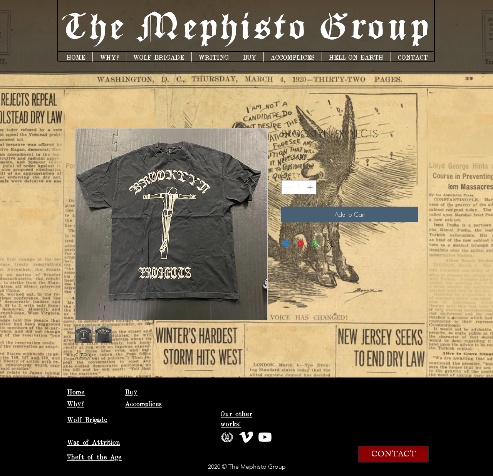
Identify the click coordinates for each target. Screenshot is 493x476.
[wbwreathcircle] (227, 437)
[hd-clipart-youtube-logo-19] (265, 437)
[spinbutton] (299, 187)
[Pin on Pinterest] (300, 243)
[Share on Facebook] (286, 243)
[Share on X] (330, 243)
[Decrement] (287, 187)
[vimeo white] (246, 437)
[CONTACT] (393, 454)
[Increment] (310, 187)
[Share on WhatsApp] (315, 243)
